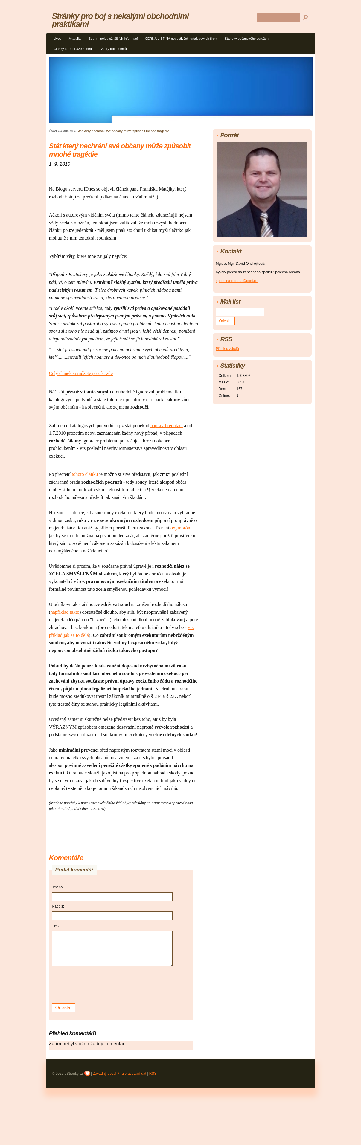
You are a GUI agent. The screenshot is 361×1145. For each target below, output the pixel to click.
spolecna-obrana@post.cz (237, 281)
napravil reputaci (166, 425)
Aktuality (75, 38)
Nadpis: (58, 906)
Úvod (58, 38)
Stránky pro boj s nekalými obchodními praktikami (120, 20)
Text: (56, 925)
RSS (153, 1073)
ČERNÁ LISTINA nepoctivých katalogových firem (181, 38)
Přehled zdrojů (227, 349)
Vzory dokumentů (114, 49)
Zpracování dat (134, 1073)
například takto (65, 612)
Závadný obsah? (106, 1073)
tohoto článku (85, 474)
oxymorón (180, 527)
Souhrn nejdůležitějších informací (113, 38)
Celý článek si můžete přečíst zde (81, 373)
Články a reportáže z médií (74, 49)
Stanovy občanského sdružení (247, 38)
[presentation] (97, 984)
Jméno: (58, 887)
